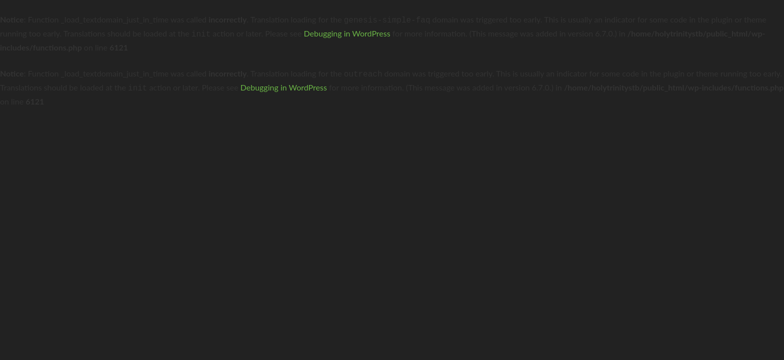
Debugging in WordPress (347, 32)
